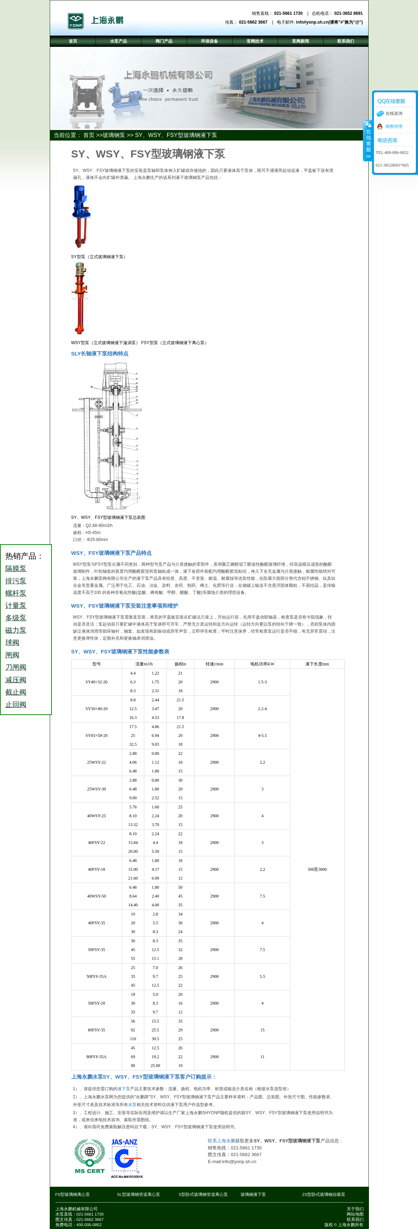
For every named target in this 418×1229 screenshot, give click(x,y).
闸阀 (12, 655)
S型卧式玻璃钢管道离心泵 (203, 1194)
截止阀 (15, 692)
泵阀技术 (255, 41)
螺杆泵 (15, 593)
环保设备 (209, 41)
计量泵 (15, 605)
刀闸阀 (15, 667)
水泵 (132, 1104)
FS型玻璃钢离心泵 (72, 1194)
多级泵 (15, 618)
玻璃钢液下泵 (253, 1194)
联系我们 (355, 1219)
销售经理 (394, 126)
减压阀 (15, 680)
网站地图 (355, 1214)
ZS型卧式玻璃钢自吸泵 (324, 1194)
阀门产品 (164, 41)
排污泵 (15, 581)
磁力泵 (15, 630)
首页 (89, 135)
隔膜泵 (15, 568)
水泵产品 (118, 41)
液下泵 (123, 1088)
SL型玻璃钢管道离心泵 (138, 1194)
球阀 (12, 642)
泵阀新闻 (300, 41)
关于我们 (355, 1209)
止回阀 (15, 704)
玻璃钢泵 (114, 135)
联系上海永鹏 (221, 1140)
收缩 (368, 140)
